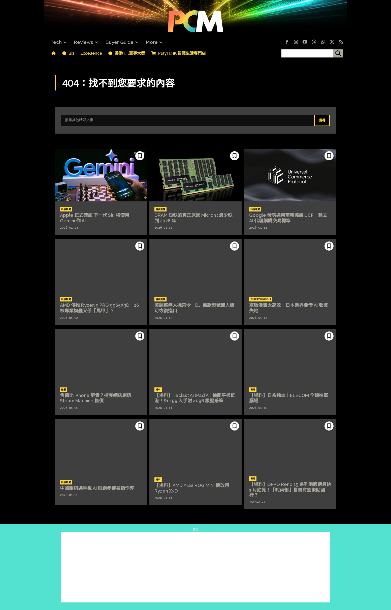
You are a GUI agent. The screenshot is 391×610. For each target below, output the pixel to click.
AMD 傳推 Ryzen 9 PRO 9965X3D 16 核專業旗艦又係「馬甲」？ (99, 307)
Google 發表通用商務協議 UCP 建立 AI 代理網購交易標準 (288, 217)
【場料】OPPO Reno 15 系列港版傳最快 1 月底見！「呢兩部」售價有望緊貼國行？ (290, 490)
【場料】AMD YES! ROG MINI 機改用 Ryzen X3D (191, 488)
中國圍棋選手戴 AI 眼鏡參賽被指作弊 (97, 488)
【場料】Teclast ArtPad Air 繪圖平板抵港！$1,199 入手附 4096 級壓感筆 (194, 398)
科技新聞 (66, 209)
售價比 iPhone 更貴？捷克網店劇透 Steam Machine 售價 (95, 398)
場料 (158, 389)
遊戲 (63, 389)
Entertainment (260, 299)
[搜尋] (338, 53)
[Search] (322, 120)
